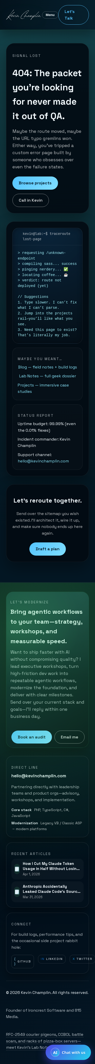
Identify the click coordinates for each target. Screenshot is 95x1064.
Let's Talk (70, 15)
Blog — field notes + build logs (47, 367)
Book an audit (32, 737)
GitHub (22, 961)
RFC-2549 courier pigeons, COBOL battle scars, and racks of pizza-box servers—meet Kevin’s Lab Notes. (44, 1041)
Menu (50, 15)
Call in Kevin (31, 200)
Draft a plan (48, 549)
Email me (69, 737)
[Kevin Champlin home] (24, 15)
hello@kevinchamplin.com (43, 461)
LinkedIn (52, 959)
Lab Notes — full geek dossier (47, 376)
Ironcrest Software (46, 1010)
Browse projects (35, 183)
